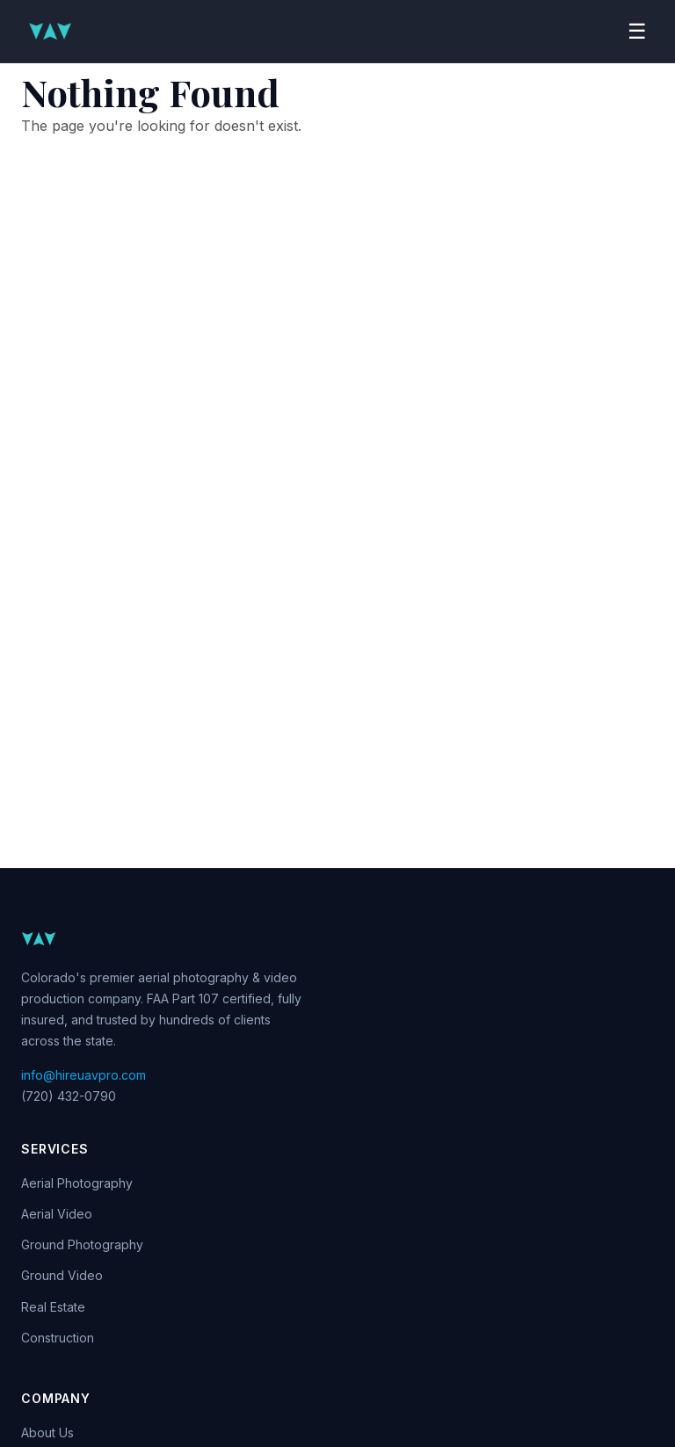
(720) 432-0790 (68, 1096)
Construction (57, 1337)
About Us (47, 1432)
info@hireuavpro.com (83, 1074)
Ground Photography (82, 1244)
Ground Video (62, 1275)
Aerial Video (56, 1213)
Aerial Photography (77, 1183)
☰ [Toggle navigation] (637, 31)
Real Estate (53, 1306)
